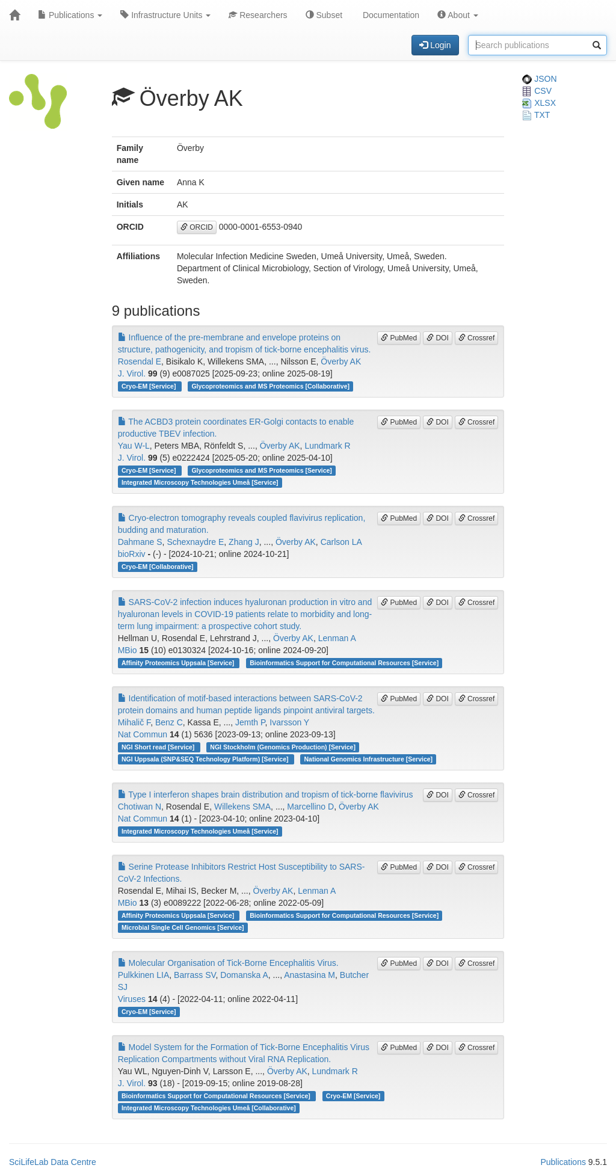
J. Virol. (132, 373)
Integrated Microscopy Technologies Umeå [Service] (200, 482)
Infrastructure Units (165, 15)
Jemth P (250, 722)
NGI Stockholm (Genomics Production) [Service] (283, 747)
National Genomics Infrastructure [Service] (368, 759)
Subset (324, 15)
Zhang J (244, 542)
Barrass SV (195, 975)
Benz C (169, 722)
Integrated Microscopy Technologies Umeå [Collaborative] (209, 1107)
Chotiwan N (139, 806)
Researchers (258, 15)
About (457, 15)
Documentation (389, 15)
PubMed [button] (399, 338)
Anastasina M (309, 975)
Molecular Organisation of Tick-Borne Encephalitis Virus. (228, 963)
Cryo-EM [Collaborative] (158, 566)
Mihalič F (134, 722)
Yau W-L (134, 445)
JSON (539, 79)
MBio (127, 650)
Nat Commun (142, 734)
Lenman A (337, 638)
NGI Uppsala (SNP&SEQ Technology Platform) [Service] (206, 759)
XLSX (539, 103)
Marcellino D (310, 806)
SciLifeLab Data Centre (52, 1162)
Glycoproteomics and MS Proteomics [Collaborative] (270, 386)
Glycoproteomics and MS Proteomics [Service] (261, 470)
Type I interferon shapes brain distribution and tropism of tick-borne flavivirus (265, 794)
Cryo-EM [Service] (149, 386)
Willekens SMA (242, 806)
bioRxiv (132, 554)
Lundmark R (327, 445)
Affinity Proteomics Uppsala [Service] (179, 662)
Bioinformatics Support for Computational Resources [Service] (344, 662)
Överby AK (341, 361)
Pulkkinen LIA (144, 975)
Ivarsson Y (289, 722)
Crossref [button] (476, 338)
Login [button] (435, 45)
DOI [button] (438, 338)
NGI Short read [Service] (159, 747)
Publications (70, 15)
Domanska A (244, 975)
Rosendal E (139, 361)
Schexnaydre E (195, 542)
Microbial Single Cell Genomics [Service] (183, 927)
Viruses (132, 999)
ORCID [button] (196, 227)
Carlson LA (341, 542)
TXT (536, 115)
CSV (537, 91)
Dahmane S (140, 542)
